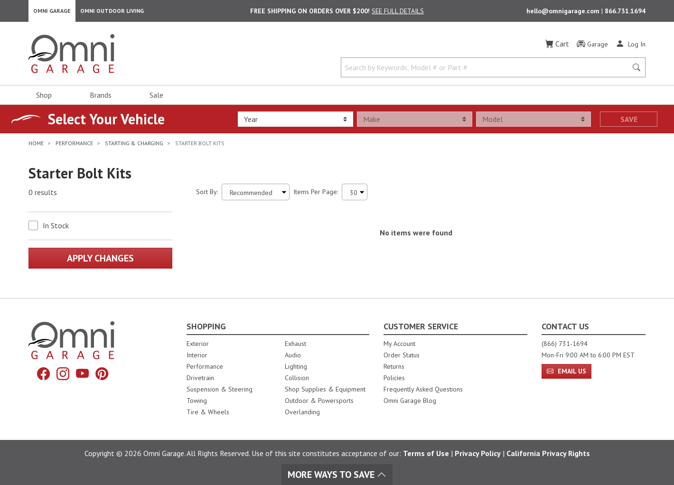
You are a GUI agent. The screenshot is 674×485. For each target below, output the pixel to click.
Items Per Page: (315, 194)
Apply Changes (100, 261)
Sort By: (207, 194)
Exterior (198, 343)
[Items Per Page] (354, 195)
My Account (399, 343)
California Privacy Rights (548, 453)
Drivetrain (200, 377)
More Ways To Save (337, 474)
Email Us (566, 371)
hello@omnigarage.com (563, 12)
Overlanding (302, 412)
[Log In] (631, 46)
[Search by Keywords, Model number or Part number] (487, 70)
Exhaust (295, 343)
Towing (197, 400)
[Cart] (557, 46)
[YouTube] (83, 374)
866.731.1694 (625, 12)
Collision (297, 377)
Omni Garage (52, 12)
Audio (293, 355)
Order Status (402, 355)
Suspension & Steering (220, 389)
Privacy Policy (478, 453)
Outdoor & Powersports (319, 400)
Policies (394, 377)
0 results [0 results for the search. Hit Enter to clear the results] (42, 195)
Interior (197, 355)
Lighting (296, 366)
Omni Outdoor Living (112, 12)
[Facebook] (41, 374)
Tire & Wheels (208, 412)
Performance (205, 366)
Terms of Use (426, 453)
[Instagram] (62, 374)
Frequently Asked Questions (423, 389)
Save (628, 122)
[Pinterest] (104, 374)
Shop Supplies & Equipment (325, 389)
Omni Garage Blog (410, 400)
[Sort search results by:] (256, 195)
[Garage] (592, 47)
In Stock (56, 228)
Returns (394, 366)
